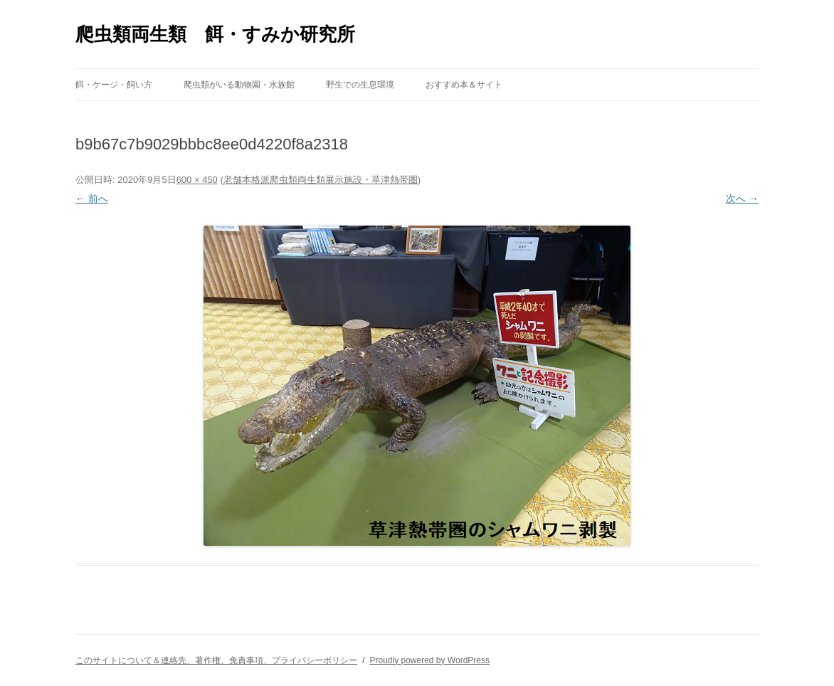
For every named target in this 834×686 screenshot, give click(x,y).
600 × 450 (197, 179)
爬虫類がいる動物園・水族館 (239, 85)
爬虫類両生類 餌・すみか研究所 (215, 34)
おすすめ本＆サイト (464, 85)
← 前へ (91, 198)
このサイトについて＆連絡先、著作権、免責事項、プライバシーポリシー (216, 660)
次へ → (742, 198)
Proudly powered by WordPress (429, 660)
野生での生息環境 (360, 85)
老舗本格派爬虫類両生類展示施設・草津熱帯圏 (320, 179)
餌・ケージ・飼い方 (113, 85)
